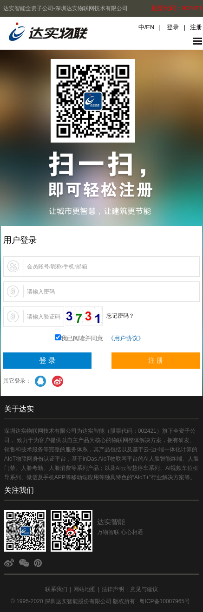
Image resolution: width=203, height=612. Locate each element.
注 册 (155, 360)
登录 (173, 27)
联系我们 (56, 589)
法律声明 (113, 589)
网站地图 (84, 589)
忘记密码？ (120, 316)
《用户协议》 (126, 338)
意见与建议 (144, 589)
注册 (196, 27)
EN (150, 27)
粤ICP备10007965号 (164, 601)
